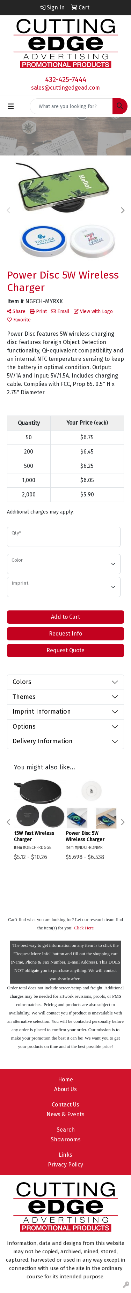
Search (66, 1129)
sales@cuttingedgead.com (65, 87)
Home (65, 1079)
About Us (65, 1089)
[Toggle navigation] (10, 106)
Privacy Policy (65, 1164)
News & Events (65, 1114)
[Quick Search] (71, 106)
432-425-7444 (65, 79)
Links (65, 1154)
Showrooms (66, 1139)
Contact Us (65, 1104)
